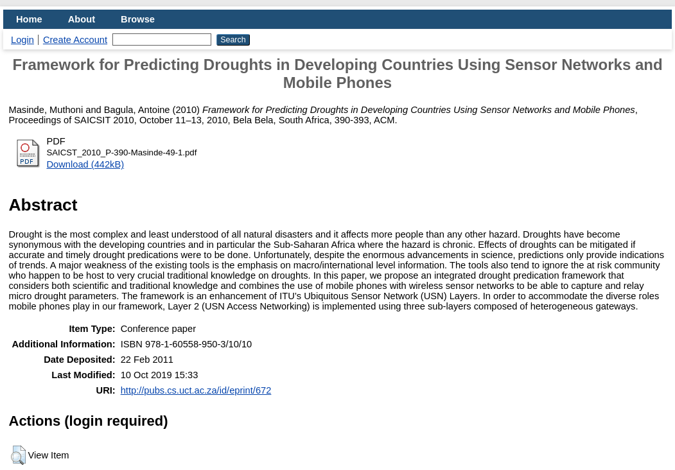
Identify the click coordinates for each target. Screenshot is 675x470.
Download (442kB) (86, 164)
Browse (138, 19)
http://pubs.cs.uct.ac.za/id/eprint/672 (196, 390)
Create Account (75, 40)
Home (29, 19)
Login (22, 40)
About (81, 19)
